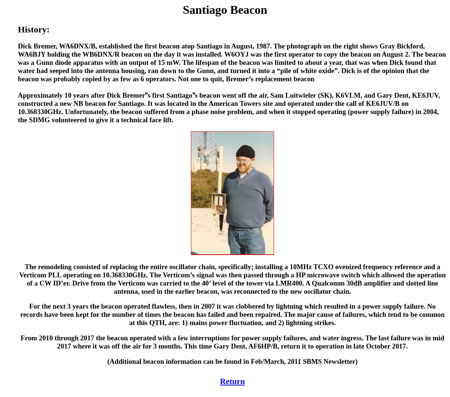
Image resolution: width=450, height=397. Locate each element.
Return (232, 381)
